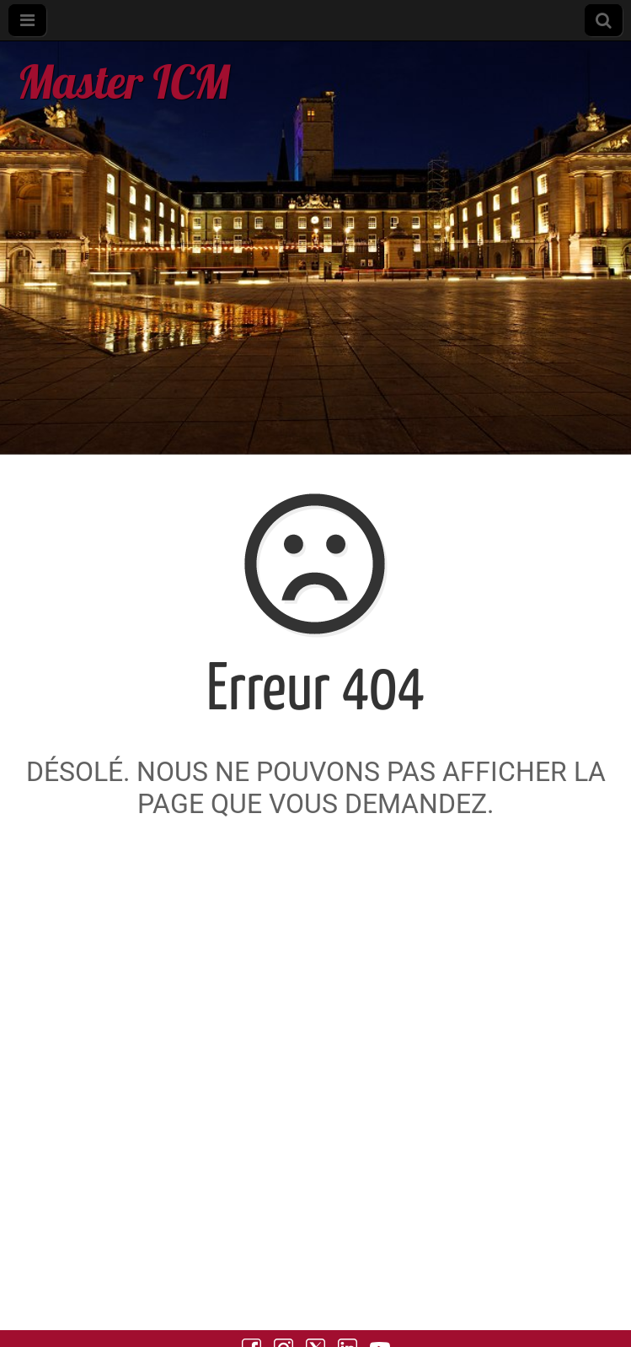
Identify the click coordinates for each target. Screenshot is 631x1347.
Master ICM (123, 81)
